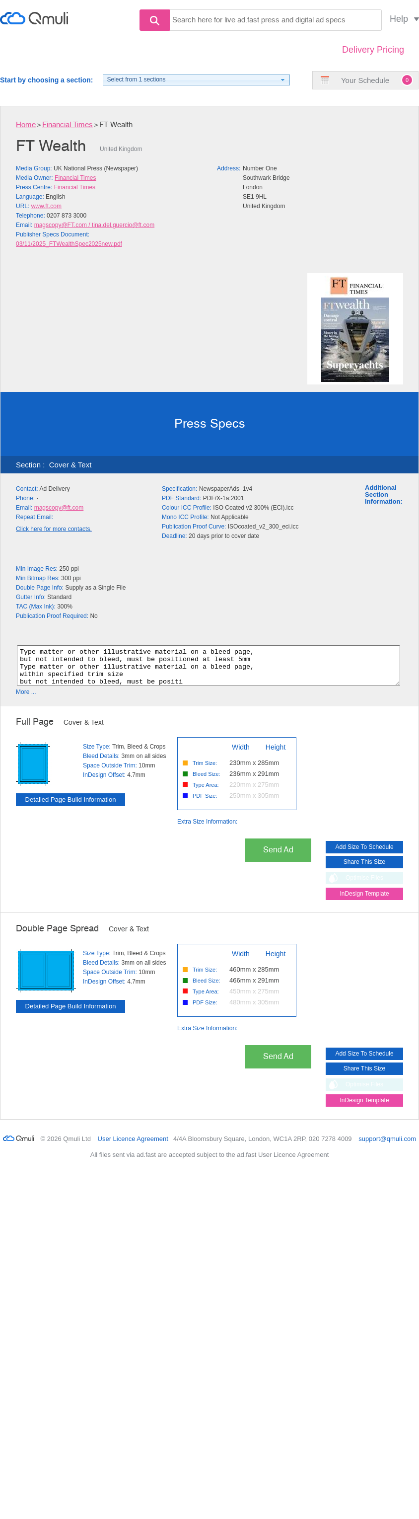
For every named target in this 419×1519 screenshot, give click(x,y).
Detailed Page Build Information (70, 807)
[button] (196, 80)
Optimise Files (364, 885)
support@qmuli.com (387, 1146)
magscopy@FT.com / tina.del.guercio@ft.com (94, 225)
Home (26, 125)
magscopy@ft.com (59, 507)
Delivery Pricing (373, 50)
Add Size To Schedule (364, 854)
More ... (26, 699)
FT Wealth (116, 125)
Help (399, 19)
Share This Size (365, 869)
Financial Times (67, 125)
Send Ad (278, 857)
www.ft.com (46, 206)
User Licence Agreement (133, 1146)
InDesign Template (364, 901)
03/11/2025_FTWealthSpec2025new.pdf (69, 243)
